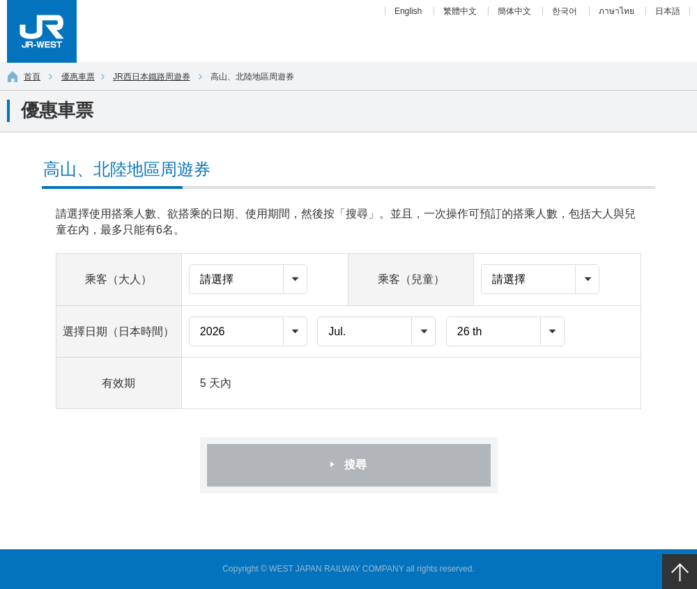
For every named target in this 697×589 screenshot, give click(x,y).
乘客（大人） (118, 279)
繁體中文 (460, 11)
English (408, 11)
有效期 (118, 383)
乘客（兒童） (411, 279)
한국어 (564, 11)
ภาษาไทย (616, 11)
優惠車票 (78, 77)
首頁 (24, 77)
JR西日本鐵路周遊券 (151, 77)
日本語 (667, 11)
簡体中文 (514, 11)
